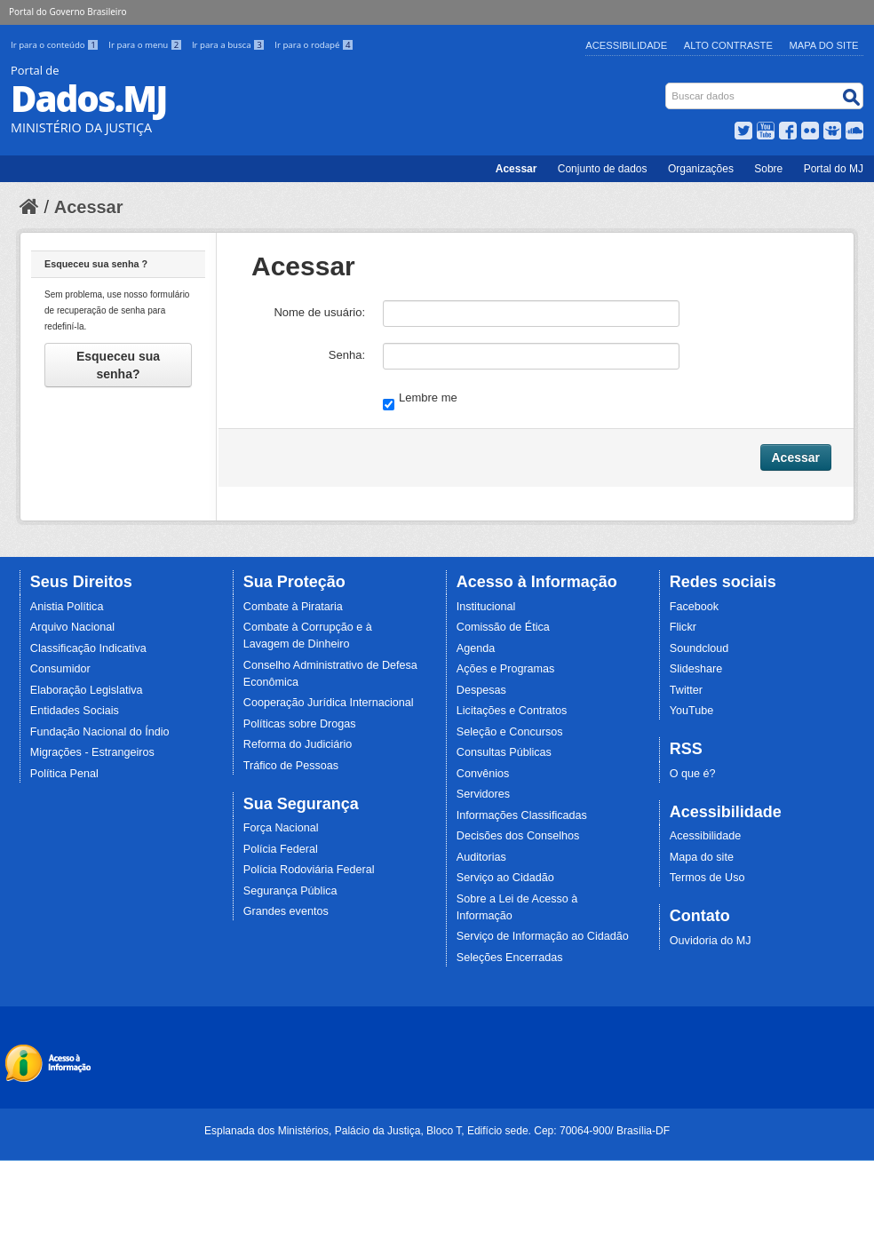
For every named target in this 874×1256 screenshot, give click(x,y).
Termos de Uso (707, 877)
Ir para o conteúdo (56, 45)
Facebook (694, 606)
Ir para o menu (146, 45)
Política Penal (64, 773)
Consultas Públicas (504, 752)
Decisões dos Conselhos (518, 836)
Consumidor (60, 669)
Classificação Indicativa (88, 648)
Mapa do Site (824, 45)
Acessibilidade (626, 45)
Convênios (483, 773)
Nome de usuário (318, 312)
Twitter (686, 690)
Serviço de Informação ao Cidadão (543, 936)
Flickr (683, 627)
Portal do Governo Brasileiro (67, 11)
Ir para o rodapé (314, 45)
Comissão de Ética (503, 627)
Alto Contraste (728, 45)
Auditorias (481, 857)
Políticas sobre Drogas (299, 724)
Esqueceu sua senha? (118, 365)
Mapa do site (702, 857)
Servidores (483, 794)
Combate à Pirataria (293, 606)
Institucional (486, 606)
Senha (345, 355)
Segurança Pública (290, 891)
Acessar (516, 169)
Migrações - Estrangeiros (92, 752)
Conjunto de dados (603, 169)
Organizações (701, 169)
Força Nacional (281, 828)
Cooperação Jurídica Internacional (328, 702)
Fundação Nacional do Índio (100, 732)
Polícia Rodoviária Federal (309, 869)
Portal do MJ (833, 169)
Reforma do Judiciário (298, 744)
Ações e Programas (506, 669)
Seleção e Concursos (510, 732)
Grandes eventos (286, 911)
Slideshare (696, 669)
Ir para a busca (229, 45)
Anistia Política (67, 606)
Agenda (476, 648)
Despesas (481, 690)
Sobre (768, 169)
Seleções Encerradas (510, 957)
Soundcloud (699, 648)
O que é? (693, 773)
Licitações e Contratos (512, 710)
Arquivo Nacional (72, 627)
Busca (667, 86)
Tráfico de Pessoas (290, 765)
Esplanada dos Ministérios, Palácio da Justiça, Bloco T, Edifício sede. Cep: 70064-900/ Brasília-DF (437, 1131)
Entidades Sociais (74, 710)
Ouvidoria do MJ (710, 940)
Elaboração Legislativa (86, 690)
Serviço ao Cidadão (505, 877)
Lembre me (420, 399)
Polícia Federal (280, 849)
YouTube (692, 710)
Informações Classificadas (522, 815)
